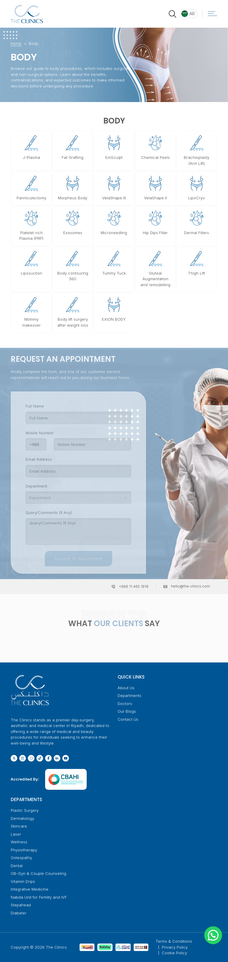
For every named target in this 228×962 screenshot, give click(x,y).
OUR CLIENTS (118, 623)
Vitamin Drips (23, 881)
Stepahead (21, 905)
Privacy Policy (175, 947)
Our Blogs (127, 711)
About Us (126, 687)
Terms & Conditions (174, 941)
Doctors (125, 703)
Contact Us (128, 719)
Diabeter (18, 913)
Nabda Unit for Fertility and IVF (39, 897)
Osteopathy (21, 857)
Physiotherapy (24, 849)
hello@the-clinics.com (190, 586)
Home (16, 43)
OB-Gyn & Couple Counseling (38, 873)
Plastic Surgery (25, 810)
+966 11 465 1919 (133, 586)
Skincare (19, 826)
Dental (17, 865)
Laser (16, 834)
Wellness (19, 841)
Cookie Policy (174, 952)
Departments (129, 695)
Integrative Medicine (29, 889)
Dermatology (22, 818)
